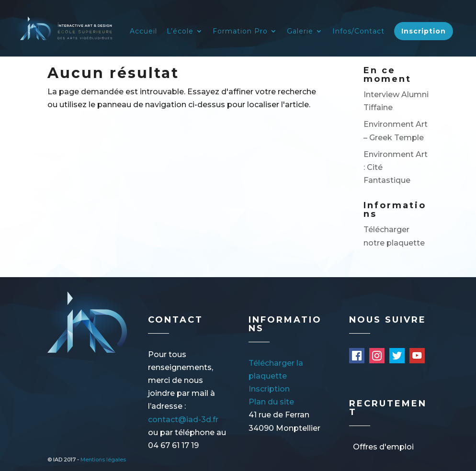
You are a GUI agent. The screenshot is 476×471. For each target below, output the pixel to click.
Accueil (143, 31)
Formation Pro (240, 31)
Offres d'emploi (383, 446)
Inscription (423, 31)
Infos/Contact (358, 31)
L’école (180, 31)
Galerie (300, 31)
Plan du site (271, 401)
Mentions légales (103, 459)
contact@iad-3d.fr (183, 419)
